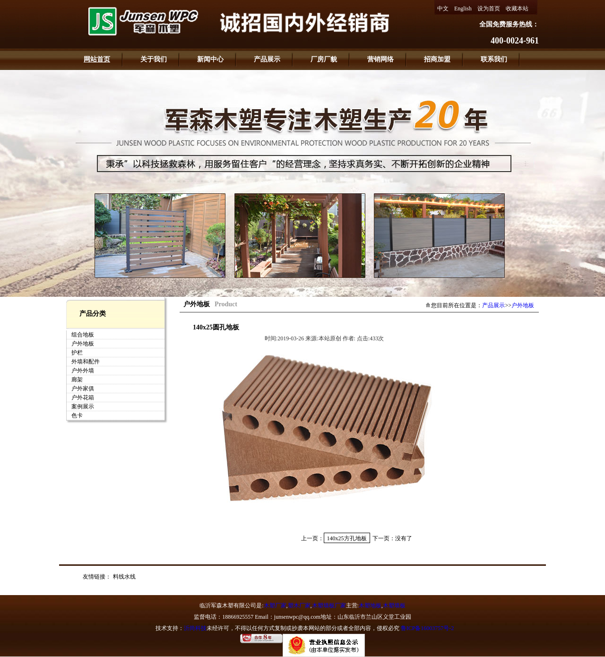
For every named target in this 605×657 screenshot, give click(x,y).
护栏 (77, 352)
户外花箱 (82, 397)
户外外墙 (82, 370)
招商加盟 (437, 59)
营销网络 (380, 59)
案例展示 (82, 406)
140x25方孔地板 (347, 538)
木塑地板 (370, 605)
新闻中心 (210, 59)
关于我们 (153, 59)
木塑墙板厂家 (329, 605)
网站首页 (97, 59)
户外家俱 (82, 388)
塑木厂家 (299, 605)
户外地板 (82, 343)
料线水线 (124, 576)
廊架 (77, 379)
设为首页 (488, 8)
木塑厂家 (275, 605)
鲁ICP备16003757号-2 (427, 628)
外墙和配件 (85, 361)
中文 (443, 8)
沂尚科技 (195, 628)
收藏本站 (517, 8)
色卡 (77, 415)
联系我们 (494, 59)
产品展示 (267, 59)
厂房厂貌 (324, 59)
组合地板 (82, 334)
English (463, 8)
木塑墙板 (394, 605)
